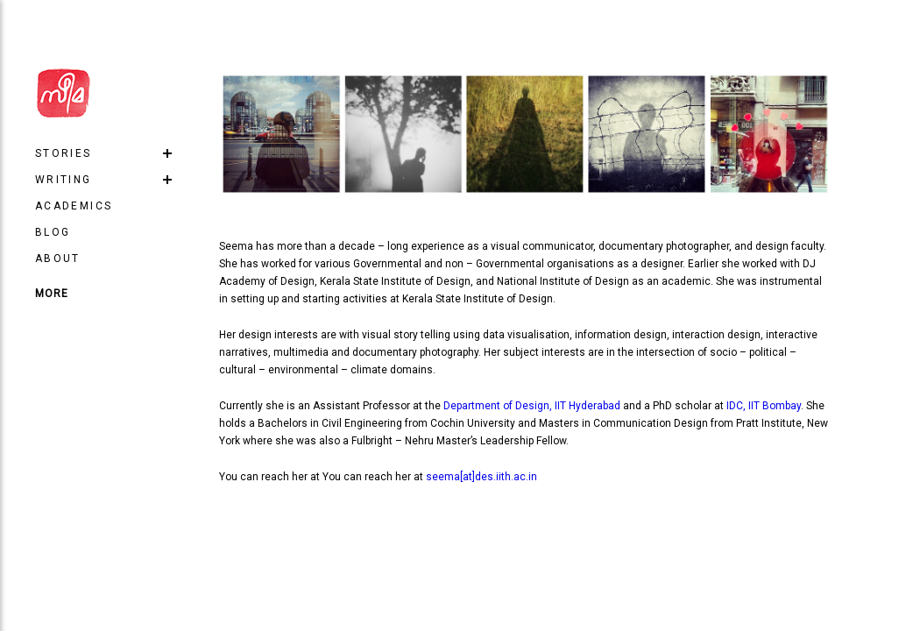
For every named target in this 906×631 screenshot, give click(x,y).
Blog (53, 232)
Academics (74, 206)
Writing (63, 180)
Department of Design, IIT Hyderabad (531, 406)
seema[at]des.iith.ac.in (481, 477)
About (58, 258)
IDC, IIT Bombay (763, 406)
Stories (63, 153)
